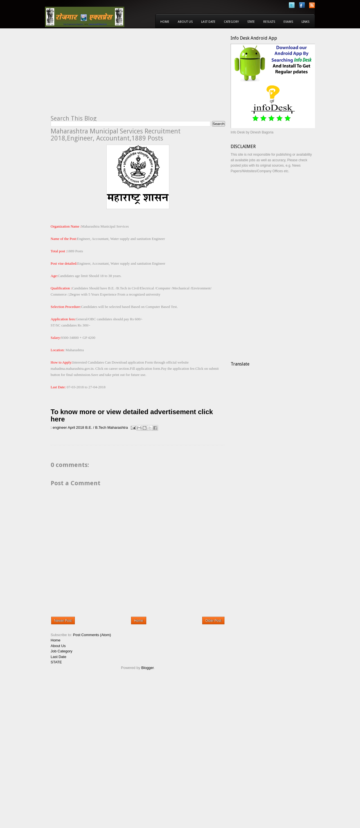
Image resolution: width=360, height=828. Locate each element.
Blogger (147, 668)
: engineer (59, 427)
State (251, 22)
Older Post (213, 621)
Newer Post (63, 621)
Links (305, 22)
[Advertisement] (98, 74)
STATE (56, 662)
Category (231, 22)
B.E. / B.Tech (95, 427)
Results (269, 22)
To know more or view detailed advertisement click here (132, 415)
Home (164, 22)
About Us (185, 22)
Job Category (61, 651)
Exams (288, 22)
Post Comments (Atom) (92, 635)
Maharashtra (117, 427)
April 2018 (76, 427)
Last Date (208, 22)
